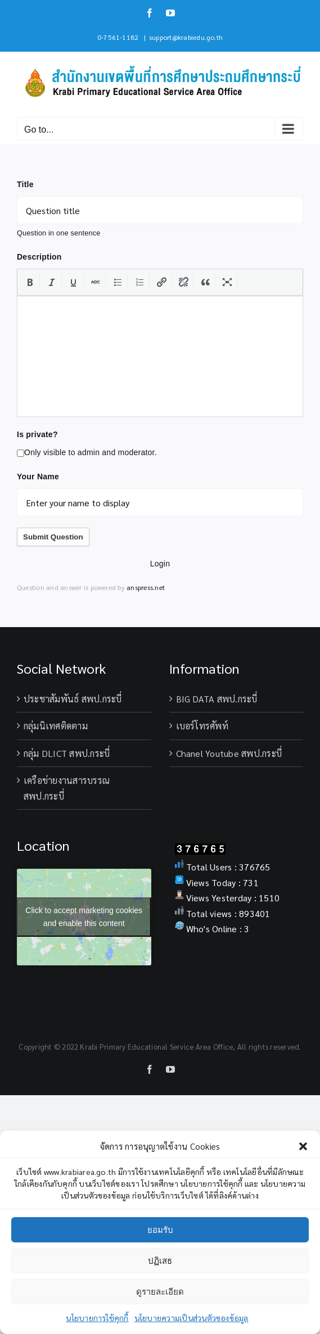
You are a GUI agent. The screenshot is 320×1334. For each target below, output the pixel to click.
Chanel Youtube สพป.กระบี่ (229, 753)
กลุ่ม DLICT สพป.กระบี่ (67, 753)
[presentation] (30, 282)
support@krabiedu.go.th (186, 37)
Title (25, 184)
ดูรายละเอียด (160, 1291)
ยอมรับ (160, 1230)
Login (160, 563)
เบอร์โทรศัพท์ (202, 726)
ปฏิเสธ (160, 1260)
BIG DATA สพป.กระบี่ (217, 699)
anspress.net (146, 587)
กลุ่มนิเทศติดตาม (56, 726)
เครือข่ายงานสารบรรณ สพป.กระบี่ (67, 788)
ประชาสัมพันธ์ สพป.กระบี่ (73, 699)
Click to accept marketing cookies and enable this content (83, 917)
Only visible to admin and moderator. (87, 452)
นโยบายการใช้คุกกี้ (97, 1318)
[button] (303, 1146)
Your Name (38, 476)
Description (39, 256)
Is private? (37, 434)
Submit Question (53, 537)
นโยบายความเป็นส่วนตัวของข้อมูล (191, 1318)
